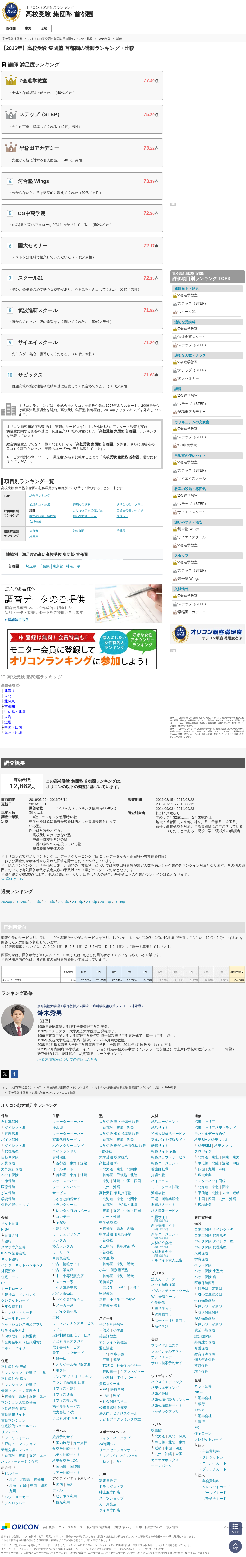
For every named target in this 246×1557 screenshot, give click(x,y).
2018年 (91, 902)
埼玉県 (33, 536)
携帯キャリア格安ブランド (215, 1128)
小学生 (135, 1288)
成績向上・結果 (39, 504)
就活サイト (159, 1128)
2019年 (77, 902)
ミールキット (62, 1169)
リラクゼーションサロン (118, 1450)
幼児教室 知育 (110, 1305)
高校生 (108, 1288)
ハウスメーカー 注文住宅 (19, 1462)
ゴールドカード (17, 1318)
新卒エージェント (165, 1235)
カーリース (61, 1252)
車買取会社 (61, 1258)
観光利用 (63, 1502)
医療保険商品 (204, 1283)
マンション (13, 1373)
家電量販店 (108, 1481)
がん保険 (8, 1193)
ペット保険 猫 (205, 1277)
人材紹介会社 (161, 1244)
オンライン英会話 (113, 1342)
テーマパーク (161, 1466)
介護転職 (158, 1175)
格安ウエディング (165, 1388)
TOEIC (108, 1366)
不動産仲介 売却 (14, 1367)
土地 (43, 1373)
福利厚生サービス (66, 1406)
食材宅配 (59, 1157)
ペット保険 (10, 1175)
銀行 (8, 1241)
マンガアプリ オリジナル (72, 1377)
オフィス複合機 (64, 1400)
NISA (5, 1229)
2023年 (21, 902)
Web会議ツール (163, 1297)
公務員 (108, 1378)
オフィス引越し (64, 1388)
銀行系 (10, 1295)
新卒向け (161, 1326)
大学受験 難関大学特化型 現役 (122, 1146)
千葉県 (121, 531)
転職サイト (159, 1146)
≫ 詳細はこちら (14, 879)
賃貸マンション (13, 1420)
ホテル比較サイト (66, 1455)
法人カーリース (163, 1279)
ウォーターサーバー (68, 1122)
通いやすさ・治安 (85, 516)
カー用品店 (108, 1504)
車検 (55, 1317)
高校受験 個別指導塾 (115, 1193)
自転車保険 (10, 1157)
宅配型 (61, 1222)
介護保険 (201, 1348)
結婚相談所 (159, 1394)
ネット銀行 (10, 1259)
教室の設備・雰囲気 (42, 516)
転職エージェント (165, 1163)
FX (3, 1283)
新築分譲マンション (17, 1450)
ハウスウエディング (166, 1382)
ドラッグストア (111, 1487)
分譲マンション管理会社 (20, 1391)
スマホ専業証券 (13, 1247)
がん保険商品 (204, 1318)
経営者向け (163, 1309)
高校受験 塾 (108, 1163)
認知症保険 (203, 1336)
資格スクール (109, 1384)
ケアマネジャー (132, 1372)
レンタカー (61, 1240)
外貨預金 (8, 1271)
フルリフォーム (17, 1438)
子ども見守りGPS (66, 1418)
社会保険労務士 (129, 1366)
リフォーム (10, 1432)
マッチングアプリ (165, 1412)
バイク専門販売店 (70, 1299)
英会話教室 (108, 1336)
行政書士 (110, 1372)
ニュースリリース (70, 1527)
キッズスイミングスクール (118, 1456)
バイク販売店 (62, 1293)
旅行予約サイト (64, 1437)
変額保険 (201, 1366)
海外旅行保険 (11, 1169)
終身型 (203, 1289)
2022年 (35, 902)
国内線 (61, 1467)
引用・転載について (149, 1527)
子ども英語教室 (111, 1324)
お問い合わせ (123, 1527)
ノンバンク (27, 1295)
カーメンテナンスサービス (73, 1323)
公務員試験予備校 (113, 1407)
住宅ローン (10, 1277)
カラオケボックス (165, 1460)
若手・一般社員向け (170, 1320)
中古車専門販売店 (70, 1276)
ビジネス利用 (66, 1496)
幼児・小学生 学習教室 (117, 1299)
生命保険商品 (204, 1300)
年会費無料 (13, 1306)
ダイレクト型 (15, 1128)
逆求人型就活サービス (168, 1134)
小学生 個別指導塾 (113, 1270)
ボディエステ (161, 1357)
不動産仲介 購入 (14, 1379)
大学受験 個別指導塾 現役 (119, 1134)
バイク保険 (10, 1140)
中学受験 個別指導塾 (115, 1234)
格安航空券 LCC (65, 1461)
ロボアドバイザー (15, 1348)
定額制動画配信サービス (71, 1335)
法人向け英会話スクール (118, 1413)
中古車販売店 (62, 1270)
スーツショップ (111, 1498)
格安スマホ (223, 1146)
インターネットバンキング (22, 1265)
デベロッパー (15, 1503)
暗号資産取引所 (13, 1330)
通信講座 (106, 1348)
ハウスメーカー (17, 1497)
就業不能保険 (204, 1330)
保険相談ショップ (15, 1205)
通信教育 (106, 1282)
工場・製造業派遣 (165, 1199)
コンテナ (63, 1217)
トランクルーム (64, 1205)
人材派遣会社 (161, 1253)
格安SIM (204, 1146)
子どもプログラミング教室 (120, 1419)
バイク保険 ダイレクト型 (214, 1241)
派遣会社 (158, 1193)
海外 (69, 1484)
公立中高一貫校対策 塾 (117, 1246)
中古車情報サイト (66, 1264)
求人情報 (172, 1527)
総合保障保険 (204, 1354)
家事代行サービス (66, 1140)
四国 (201, 1169)
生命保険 (8, 1181)
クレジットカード (15, 1300)
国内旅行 (63, 1443)
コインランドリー (66, 1151)
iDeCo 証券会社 (13, 1253)
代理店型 (12, 1134)
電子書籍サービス (66, 1347)
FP (105, 1354)
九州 (43, 1396)
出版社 (61, 1371)
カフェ (57, 1329)
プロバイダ (203, 1151)
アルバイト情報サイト (168, 1140)
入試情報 (35, 522)
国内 (59, 1484)
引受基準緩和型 (210, 1295)
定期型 (217, 1289)
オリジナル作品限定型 (73, 1365)
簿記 (116, 1360)
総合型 (61, 1359)
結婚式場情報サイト (166, 1406)
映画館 (156, 1430)
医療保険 (8, 1187)
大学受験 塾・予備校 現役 (119, 1122)
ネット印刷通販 (163, 1285)
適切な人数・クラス (130, 504)
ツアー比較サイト (66, 1473)
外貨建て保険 (204, 1342)
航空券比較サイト (66, 1449)
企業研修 (158, 1303)
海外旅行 (80, 1443)
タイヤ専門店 (109, 1510)
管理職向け (163, 1314)
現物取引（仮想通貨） (22, 1336)
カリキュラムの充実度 (88, 510)
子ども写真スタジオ (68, 1341)
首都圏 (9, 706)
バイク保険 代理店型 (210, 1247)
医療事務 (117, 1354)
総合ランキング (39, 495)
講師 (177, 389)
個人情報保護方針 (98, 1527)
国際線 (75, 1467)
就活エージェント (165, 1122)
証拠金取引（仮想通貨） (24, 1342)
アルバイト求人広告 (166, 1260)
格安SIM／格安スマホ (211, 1140)
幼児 (106, 1330)
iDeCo (199, 1410)
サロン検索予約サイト (168, 1363)
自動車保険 (10, 1122)
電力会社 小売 (63, 1412)
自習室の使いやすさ (130, 510)
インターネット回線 (210, 1181)
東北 (7, 696)
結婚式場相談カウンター (170, 1400)
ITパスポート (127, 1378)
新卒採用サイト (163, 1227)
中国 (236, 1163)
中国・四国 (13, 727)
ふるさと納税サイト (68, 1199)
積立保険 (201, 1372)
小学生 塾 (106, 1258)
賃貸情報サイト (13, 1414)
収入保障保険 (208, 1312)
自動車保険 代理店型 (210, 1235)
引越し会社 (61, 1228)
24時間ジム (108, 1444)
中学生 (122, 1288)
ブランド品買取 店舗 (68, 1382)
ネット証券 (10, 1223)
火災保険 (8, 1163)
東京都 (33, 531)
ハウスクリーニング (68, 1146)
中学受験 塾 (108, 1222)
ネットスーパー (64, 1181)
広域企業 (205, 1175)
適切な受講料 (82, 504)
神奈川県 (79, 531)
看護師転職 (159, 1169)
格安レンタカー (64, 1246)
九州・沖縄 (13, 733)
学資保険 (8, 1199)
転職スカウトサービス (168, 1157)
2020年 (63, 902)
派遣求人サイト (163, 1205)
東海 (7, 717)
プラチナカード (214, 1469)
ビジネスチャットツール (170, 1291)
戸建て (31, 1373)
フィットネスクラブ (114, 1438)
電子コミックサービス (69, 1353)
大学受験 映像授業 (113, 1157)
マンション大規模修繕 (18, 1402)
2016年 (119, 902)
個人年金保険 (204, 1360)
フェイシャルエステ (166, 1351)
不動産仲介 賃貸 (14, 1408)
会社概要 (49, 1527)
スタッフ (122, 516)
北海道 (9, 691)
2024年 (6, 902)
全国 (178, 1454)
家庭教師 (106, 1293)
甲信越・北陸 (14, 712)
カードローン (11, 1289)
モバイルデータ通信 (210, 1134)
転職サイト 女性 (163, 1151)
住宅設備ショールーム (18, 1426)
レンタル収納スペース (73, 1211)
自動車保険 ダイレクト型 (214, 1229)
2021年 (49, 902)
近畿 (7, 722)
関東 (182, 1436)
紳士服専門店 (109, 1492)
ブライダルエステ (165, 1345)
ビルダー (12, 1473)
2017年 (105, 902)
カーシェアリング (66, 1234)
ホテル (57, 1490)
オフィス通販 (62, 1394)
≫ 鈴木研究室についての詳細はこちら (67, 1059)
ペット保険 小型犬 (208, 1271)
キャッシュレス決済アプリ (22, 1324)
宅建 (106, 1360)
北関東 (9, 701)
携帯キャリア (204, 1122)
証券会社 (12, 1235)
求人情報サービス (165, 1211)
